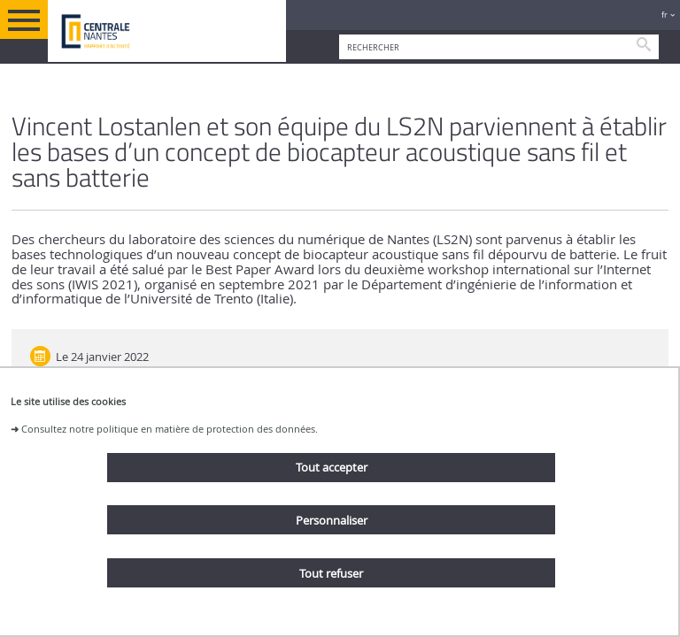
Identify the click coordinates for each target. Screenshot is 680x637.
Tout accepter (331, 467)
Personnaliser (331, 520)
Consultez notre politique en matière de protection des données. (169, 428)
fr (664, 14)
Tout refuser (331, 573)
